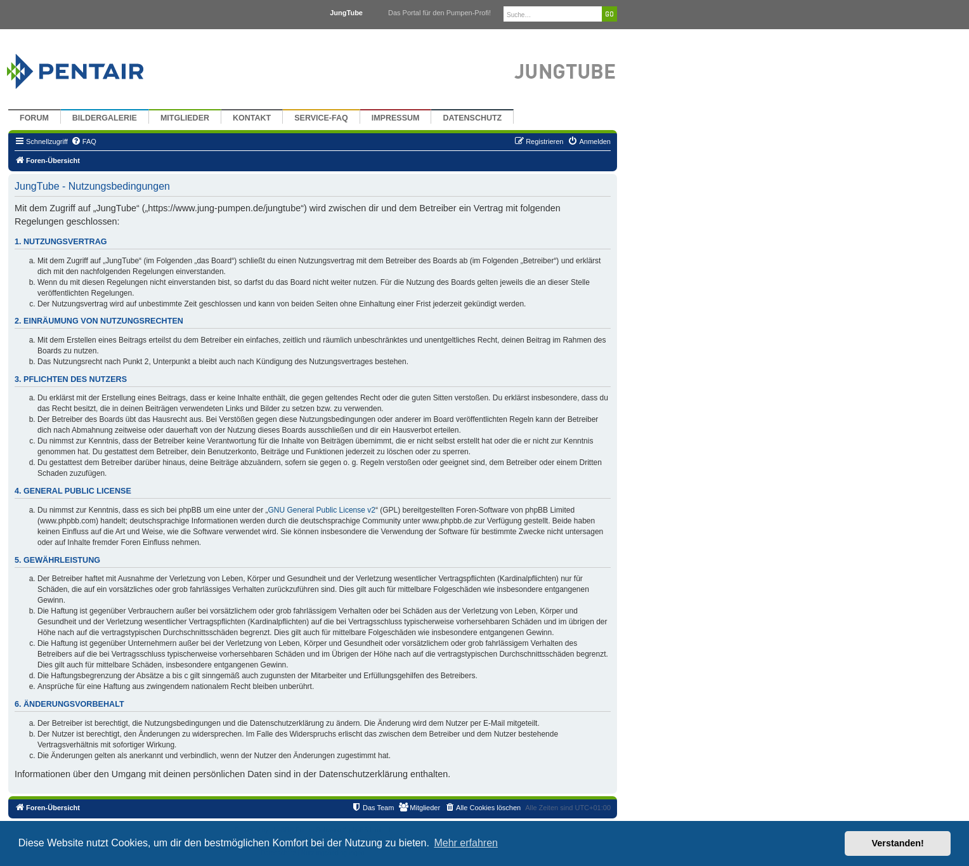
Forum (34, 118)
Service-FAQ (321, 118)
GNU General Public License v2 (321, 510)
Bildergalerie (104, 118)
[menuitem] (83, 141)
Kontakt (252, 118)
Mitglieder (184, 118)
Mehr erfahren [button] (466, 842)
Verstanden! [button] (898, 843)
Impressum (396, 118)
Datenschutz (472, 118)
